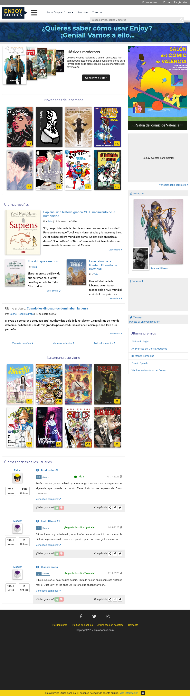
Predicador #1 (47, 470)
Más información (128, 693)
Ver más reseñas (22, 343)
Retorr (17, 470)
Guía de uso (149, 2)
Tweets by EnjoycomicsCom (144, 321)
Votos (11, 491)
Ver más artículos (63, 343)
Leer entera (115, 249)
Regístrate (180, 2)
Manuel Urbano (159, 268)
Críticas (24, 491)
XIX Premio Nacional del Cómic (148, 370)
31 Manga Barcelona (142, 355)
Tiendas (97, 12)
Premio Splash (139, 363)
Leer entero (115, 333)
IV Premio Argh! (139, 341)
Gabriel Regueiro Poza (21, 313)
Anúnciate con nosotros (110, 624)
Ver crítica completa (48, 499)
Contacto (133, 624)
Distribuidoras (59, 624)
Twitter (136, 317)
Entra (166, 2)
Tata (50, 221)
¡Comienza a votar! (96, 77)
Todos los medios (105, 343)
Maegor (17, 520)
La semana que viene (63, 358)
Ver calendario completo (173, 184)
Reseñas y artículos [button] (60, 12)
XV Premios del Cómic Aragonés (149, 348)
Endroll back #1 (48, 521)
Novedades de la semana (63, 100)
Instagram (137, 193)
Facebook (137, 281)
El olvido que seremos (43, 261)
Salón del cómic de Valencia (157, 125)
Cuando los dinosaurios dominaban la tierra (57, 308)
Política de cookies (82, 624)
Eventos (83, 12)
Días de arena (47, 567)
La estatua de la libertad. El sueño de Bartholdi (103, 265)
